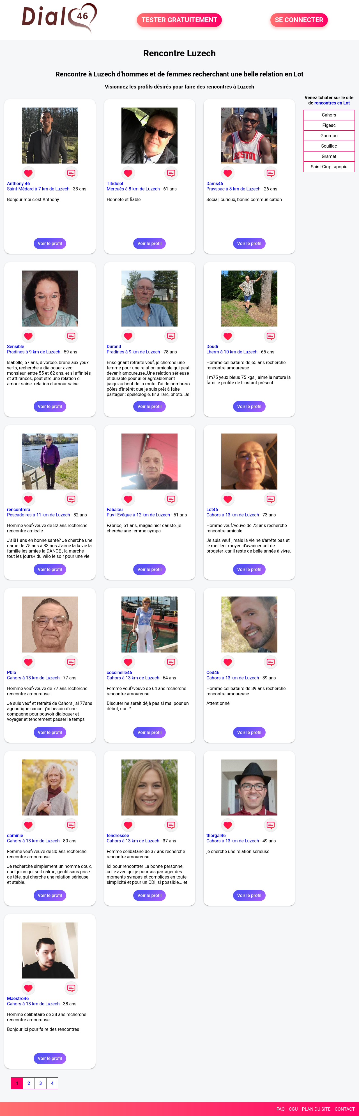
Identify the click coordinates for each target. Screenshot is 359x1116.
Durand (114, 346)
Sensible (15, 346)
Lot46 (212, 509)
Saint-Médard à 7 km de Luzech (38, 189)
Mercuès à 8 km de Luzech (133, 189)
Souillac (329, 146)
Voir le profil (50, 243)
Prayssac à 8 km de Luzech (233, 189)
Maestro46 (18, 998)
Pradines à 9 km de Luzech (33, 352)
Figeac (329, 125)
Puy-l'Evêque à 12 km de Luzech (138, 515)
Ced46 (212, 672)
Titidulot (115, 183)
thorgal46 (216, 835)
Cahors (329, 115)
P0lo (11, 672)
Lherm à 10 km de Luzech (231, 352)
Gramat (329, 156)
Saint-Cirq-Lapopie (329, 166)
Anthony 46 (18, 183)
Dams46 (214, 183)
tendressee (118, 835)
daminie (15, 835)
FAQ (281, 1109)
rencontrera (18, 509)
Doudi (212, 346)
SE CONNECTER (299, 20)
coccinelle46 (119, 672)
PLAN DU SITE (316, 1109)
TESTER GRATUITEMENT (179, 20)
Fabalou (115, 509)
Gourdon (329, 135)
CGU (293, 1109)
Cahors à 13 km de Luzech (232, 515)
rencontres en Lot (332, 103)
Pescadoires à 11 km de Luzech (38, 515)
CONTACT (345, 1109)
